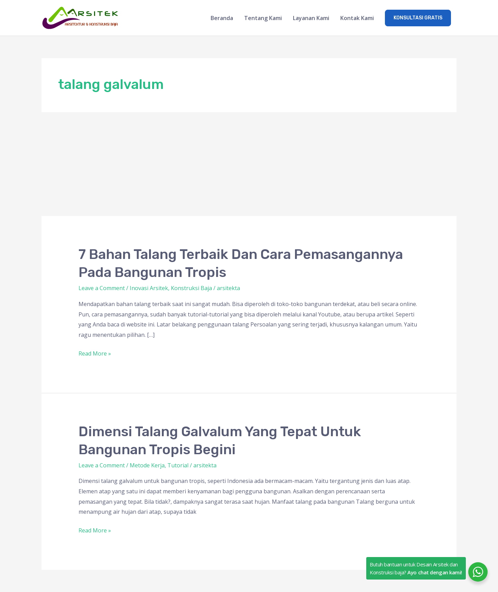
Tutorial (177, 465)
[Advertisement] (249, 164)
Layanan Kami (311, 18)
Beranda (222, 18)
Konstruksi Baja (191, 288)
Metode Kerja (147, 465)
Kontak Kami (357, 18)
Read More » (95, 353)
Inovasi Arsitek (149, 288)
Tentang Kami (263, 18)
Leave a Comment (102, 288)
